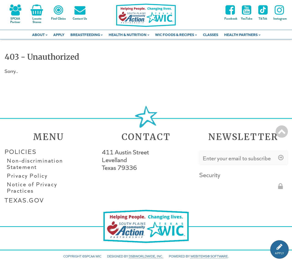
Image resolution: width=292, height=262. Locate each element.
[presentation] (234, 189)
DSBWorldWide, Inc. (146, 256)
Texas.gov (24, 200)
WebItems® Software (209, 256)
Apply (58, 34)
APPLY (279, 253)
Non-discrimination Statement (35, 163)
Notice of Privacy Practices (32, 187)
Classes (210, 34)
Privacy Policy (27, 175)
